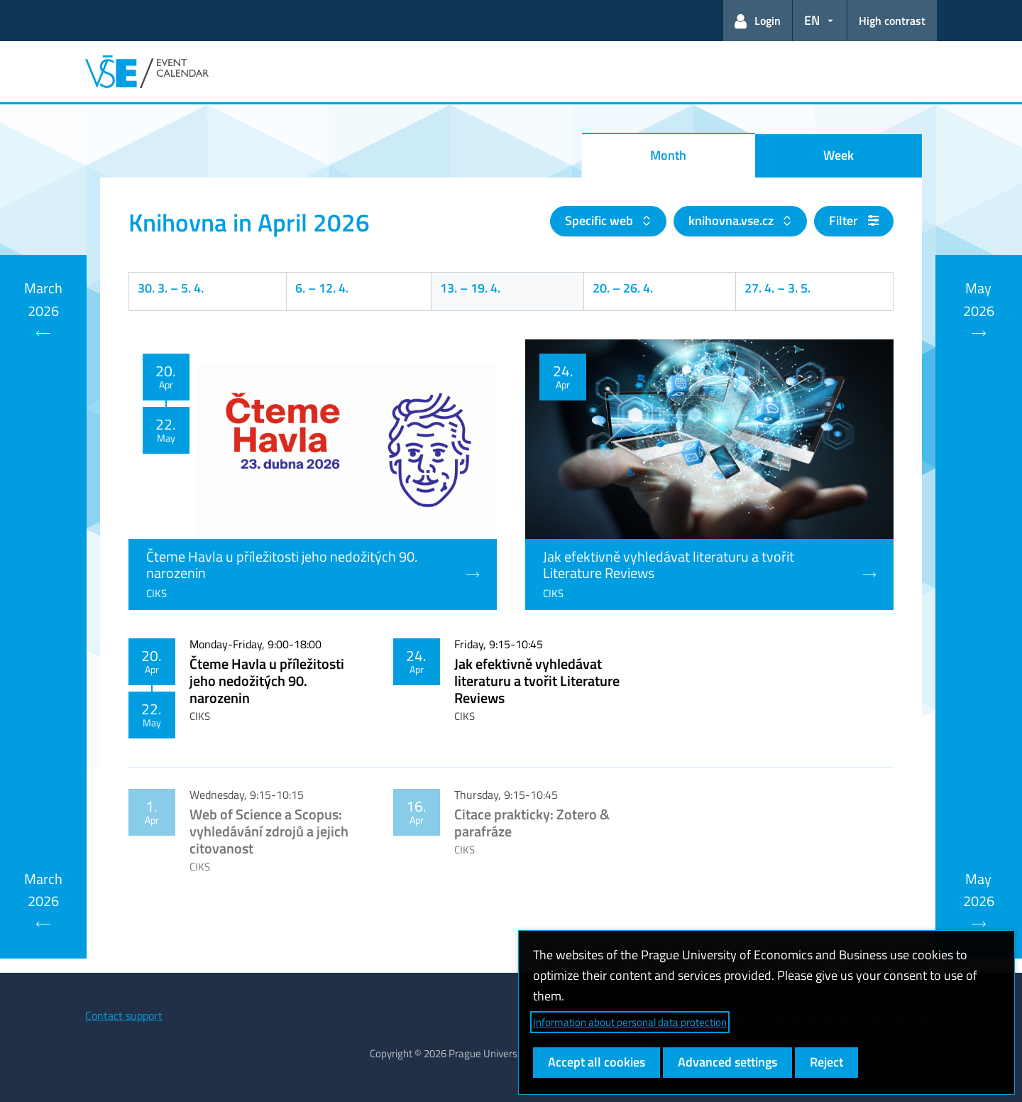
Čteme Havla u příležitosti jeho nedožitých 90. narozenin (266, 681)
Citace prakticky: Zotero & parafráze (532, 822)
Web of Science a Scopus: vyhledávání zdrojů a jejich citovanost (268, 831)
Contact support (124, 1015)
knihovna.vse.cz (732, 220)
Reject (826, 1061)
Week (838, 155)
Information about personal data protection (630, 1022)
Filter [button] (854, 220)
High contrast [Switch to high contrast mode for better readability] (892, 20)
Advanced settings (727, 1061)
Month (668, 155)
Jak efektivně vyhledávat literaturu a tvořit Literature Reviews (537, 681)
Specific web (600, 220)
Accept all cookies (596, 1061)
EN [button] (812, 20)
